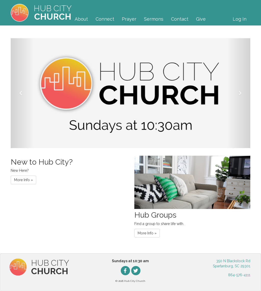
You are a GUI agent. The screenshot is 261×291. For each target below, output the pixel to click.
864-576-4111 (239, 275)
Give (201, 19)
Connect (105, 19)
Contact (179, 19)
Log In (239, 19)
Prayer (129, 19)
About (81, 19)
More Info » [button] (23, 180)
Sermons (153, 19)
